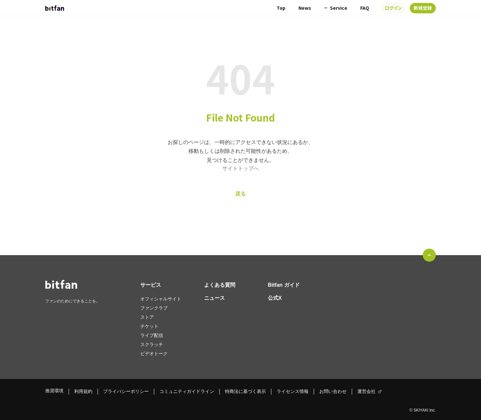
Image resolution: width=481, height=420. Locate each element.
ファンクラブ (154, 308)
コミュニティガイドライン (186, 391)
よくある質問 (219, 285)
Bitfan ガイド (284, 285)
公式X (275, 298)
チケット (149, 326)
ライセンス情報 (293, 391)
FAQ (364, 8)
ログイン (393, 8)
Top (281, 8)
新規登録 (423, 8)
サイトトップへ (240, 168)
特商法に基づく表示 (245, 391)
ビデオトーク (154, 353)
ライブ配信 (151, 335)
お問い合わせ (333, 391)
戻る (240, 193)
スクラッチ (151, 344)
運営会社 (366, 391)
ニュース (214, 298)
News (304, 8)
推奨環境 (54, 390)
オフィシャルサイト (160, 298)
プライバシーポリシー (126, 391)
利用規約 (83, 391)
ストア (147, 317)
